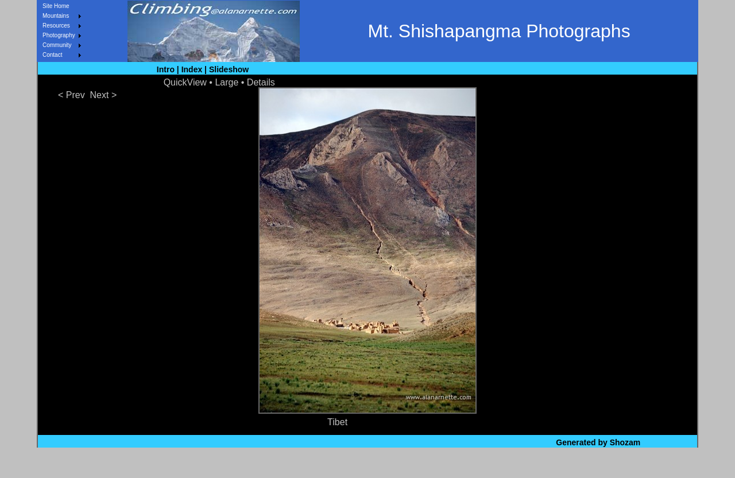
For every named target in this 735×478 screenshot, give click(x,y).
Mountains (55, 16)
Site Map (366, 464)
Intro (166, 69)
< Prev (71, 95)
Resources (56, 25)
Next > (103, 95)
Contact (52, 55)
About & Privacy (426, 464)
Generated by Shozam (598, 442)
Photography (58, 35)
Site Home (55, 6)
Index (192, 69)
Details (261, 82)
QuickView (185, 82)
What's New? (314, 464)
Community (57, 45)
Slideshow (229, 69)
